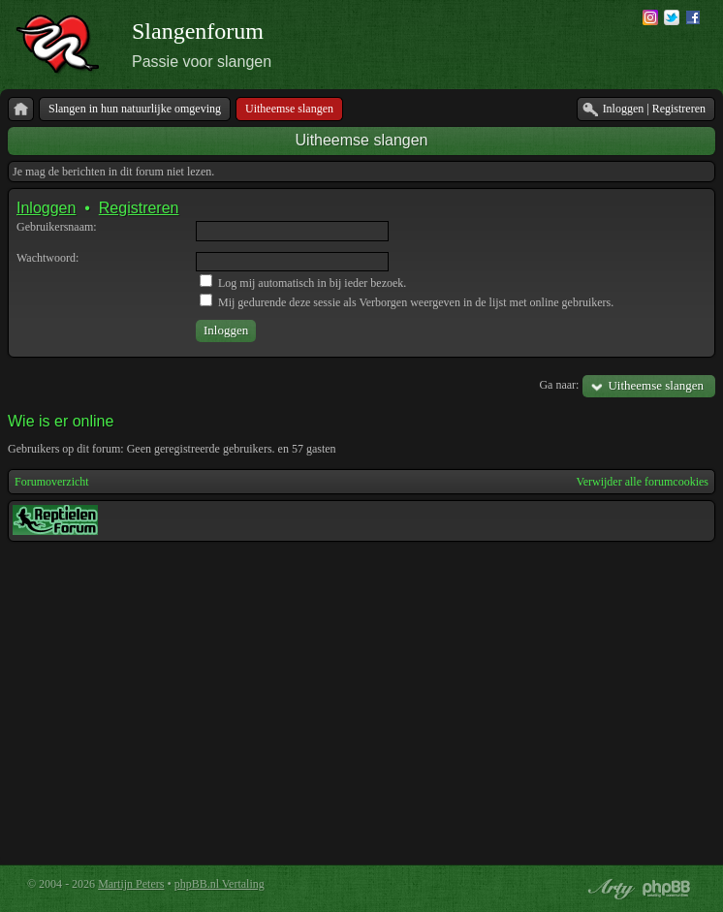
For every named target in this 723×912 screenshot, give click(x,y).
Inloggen (46, 208)
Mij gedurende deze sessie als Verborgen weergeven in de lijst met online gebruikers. (406, 302)
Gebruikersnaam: (56, 227)
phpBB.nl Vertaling (219, 884)
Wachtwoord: (47, 258)
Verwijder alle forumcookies (642, 481)
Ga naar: (559, 385)
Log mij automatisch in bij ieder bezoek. (303, 283)
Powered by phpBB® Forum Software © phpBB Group (667, 888)
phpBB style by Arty (609, 888)
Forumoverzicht (52, 481)
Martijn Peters (131, 884)
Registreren (139, 208)
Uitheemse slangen (362, 140)
